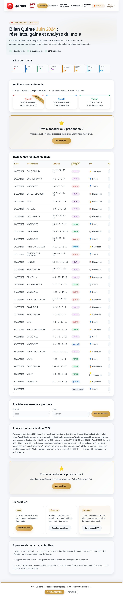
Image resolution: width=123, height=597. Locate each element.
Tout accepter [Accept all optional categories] (54, 592)
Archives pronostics (64, 5)
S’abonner (42, 6)
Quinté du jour (32, 5)
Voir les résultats (100, 412)
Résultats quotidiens (60, 526)
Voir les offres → (61, 141)
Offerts (99, 6)
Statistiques (76, 6)
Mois (54, 407)
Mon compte (111, 6)
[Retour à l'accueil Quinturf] (16, 6)
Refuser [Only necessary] (72, 592)
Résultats (53, 6)
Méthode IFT (87, 5)
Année (16, 407)
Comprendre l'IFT (92, 526)
